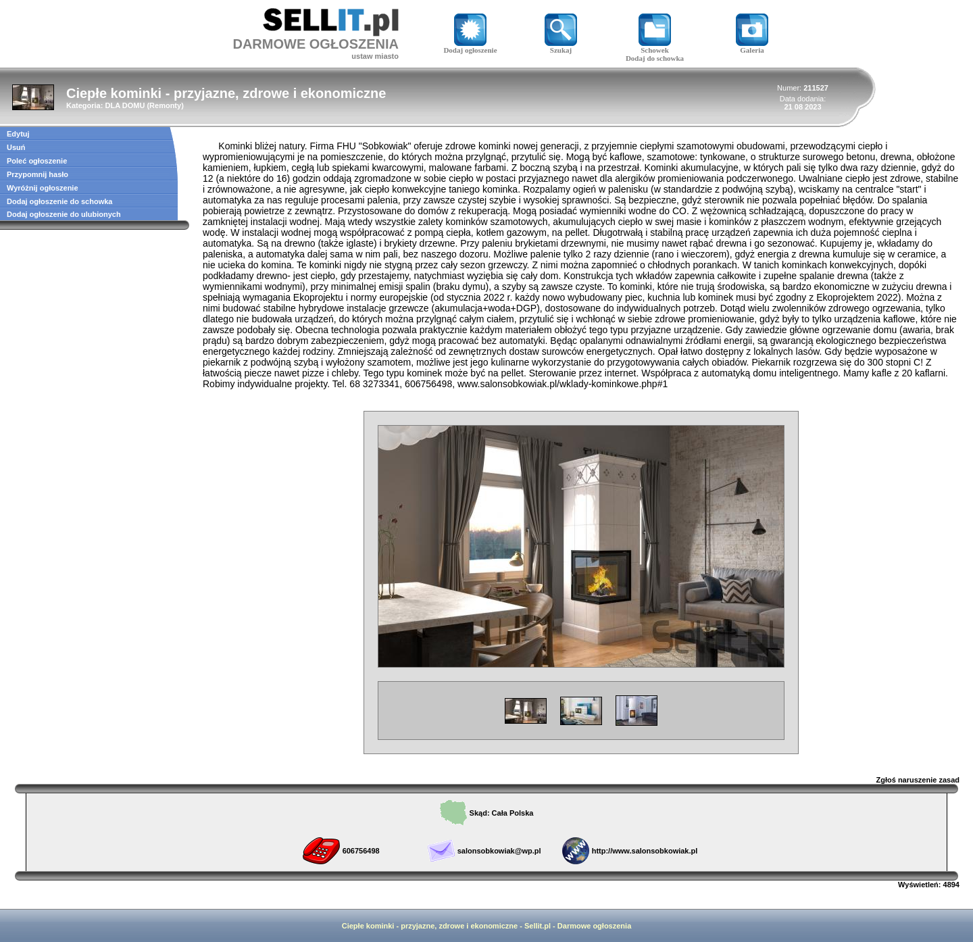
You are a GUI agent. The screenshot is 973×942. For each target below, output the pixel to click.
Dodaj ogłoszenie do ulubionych (64, 214)
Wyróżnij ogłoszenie (42, 188)
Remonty (165, 105)
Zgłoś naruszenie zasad (917, 780)
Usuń (16, 147)
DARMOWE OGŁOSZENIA (315, 43)
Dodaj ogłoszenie (470, 46)
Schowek (655, 46)
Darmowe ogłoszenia (594, 926)
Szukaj (561, 46)
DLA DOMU (125, 105)
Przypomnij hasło (37, 174)
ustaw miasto (375, 56)
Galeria (752, 46)
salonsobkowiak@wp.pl (499, 851)
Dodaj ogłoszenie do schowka (59, 201)
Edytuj (18, 134)
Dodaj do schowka (655, 58)
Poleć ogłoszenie (37, 161)
